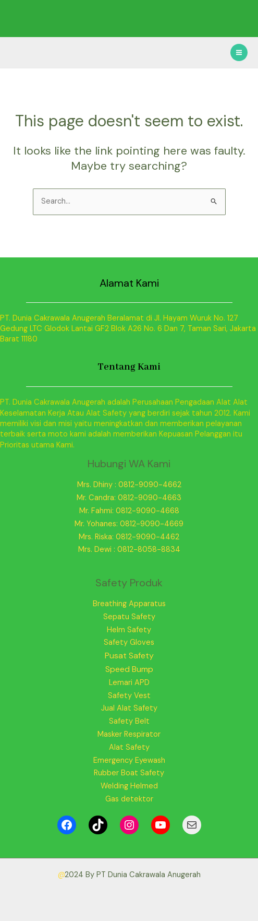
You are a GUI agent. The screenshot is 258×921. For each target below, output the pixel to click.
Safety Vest (129, 696)
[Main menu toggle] (239, 52)
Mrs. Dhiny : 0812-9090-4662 (129, 485)
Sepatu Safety (129, 617)
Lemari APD (129, 683)
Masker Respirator (129, 734)
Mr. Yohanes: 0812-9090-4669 (129, 524)
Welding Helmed (129, 786)
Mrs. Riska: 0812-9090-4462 (129, 537)
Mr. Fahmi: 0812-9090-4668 (129, 511)
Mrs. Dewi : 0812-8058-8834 (129, 549)
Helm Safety (129, 630)
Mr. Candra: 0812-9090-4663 (129, 498)
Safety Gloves (129, 642)
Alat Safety (129, 747)
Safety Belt (129, 721)
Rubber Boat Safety (129, 773)
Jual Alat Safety (129, 708)
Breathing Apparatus (129, 604)
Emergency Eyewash (129, 760)
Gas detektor (129, 799)
